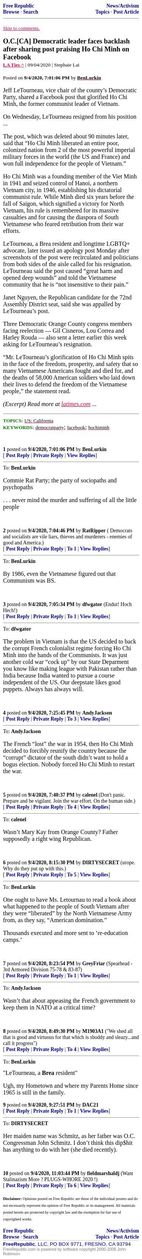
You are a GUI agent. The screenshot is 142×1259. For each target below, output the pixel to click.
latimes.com (76, 404)
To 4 (71, 807)
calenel (89, 795)
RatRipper (94, 530)
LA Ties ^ (13, 65)
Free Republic (18, 6)
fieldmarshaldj (103, 1173)
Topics (102, 12)
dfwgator (92, 604)
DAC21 (90, 1105)
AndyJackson (97, 713)
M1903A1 (93, 1031)
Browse (11, 12)
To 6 (71, 1185)
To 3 (71, 719)
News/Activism (122, 6)
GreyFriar (93, 963)
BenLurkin (94, 449)
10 (5, 1173)
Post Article (126, 12)
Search (30, 12)
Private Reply (48, 455)
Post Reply (18, 455)
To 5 (71, 875)
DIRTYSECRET (100, 862)
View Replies (81, 455)
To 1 (71, 549)
